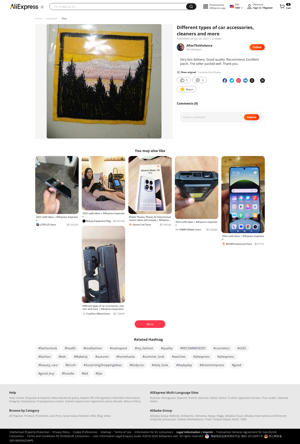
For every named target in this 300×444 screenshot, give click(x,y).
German (203, 398)
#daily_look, (160, 365)
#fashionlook (47, 348)
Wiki (93, 416)
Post (64, 18)
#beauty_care (48, 365)
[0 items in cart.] (285, 6)
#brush (70, 365)
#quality (167, 348)
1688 (243, 419)
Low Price (56, 416)
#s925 (241, 348)
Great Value (70, 416)
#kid (85, 373)
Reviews (84, 416)
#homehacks (125, 357)
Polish (154, 401)
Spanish (182, 398)
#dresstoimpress (212, 365)
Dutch (223, 398)
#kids (62, 357)
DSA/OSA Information (126, 398)
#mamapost (118, 348)
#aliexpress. (226, 357)
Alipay (211, 416)
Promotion (42, 416)
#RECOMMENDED (193, 348)
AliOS (235, 419)
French (192, 398)
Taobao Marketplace (190, 419)
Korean (256, 398)
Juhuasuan (169, 419)
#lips (98, 373)
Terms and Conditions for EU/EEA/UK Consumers (58, 436)
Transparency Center (50, 401)
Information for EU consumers (154, 432)
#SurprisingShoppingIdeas (103, 365)
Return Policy (132, 401)
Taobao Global (222, 419)
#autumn (102, 357)
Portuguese (168, 398)
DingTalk (155, 419)
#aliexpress (201, 357)
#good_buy (46, 373)
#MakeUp (81, 357)
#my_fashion (144, 348)
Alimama (200, 416)
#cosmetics (221, 348)
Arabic (272, 398)
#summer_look (153, 357)
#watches (179, 357)
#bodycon (137, 365)
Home (38, 18)
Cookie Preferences (85, 432)
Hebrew (283, 398)
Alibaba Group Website (165, 416)
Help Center (16, 398)
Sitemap (106, 432)
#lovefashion (92, 348)
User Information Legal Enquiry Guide (117, 436)
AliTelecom (279, 416)
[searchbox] (119, 6)
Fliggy (220, 416)
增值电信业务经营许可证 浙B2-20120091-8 (236, 436)
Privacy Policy (61, 432)
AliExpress (187, 416)
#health (70, 348)
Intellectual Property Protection (29, 432)
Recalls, (118, 401)
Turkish (232, 398)
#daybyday (184, 365)
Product (29, 416)
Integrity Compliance (22, 401)
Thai (264, 398)
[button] (42, 7)
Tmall (207, 419)
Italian (214, 398)
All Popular (16, 416)
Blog (100, 416)
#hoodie (68, 373)
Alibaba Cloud (234, 416)
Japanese (244, 398)
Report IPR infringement (95, 398)
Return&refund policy (65, 398)
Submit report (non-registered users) (88, 401)
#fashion (44, 357)
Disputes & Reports (38, 398)
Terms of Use (122, 432)
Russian (155, 398)
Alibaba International (257, 416)
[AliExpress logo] (24, 7)
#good (236, 365)
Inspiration (51, 18)
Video (107, 416)
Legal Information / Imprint (194, 432)
